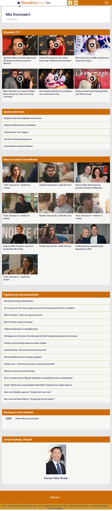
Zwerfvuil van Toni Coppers (16, 132)
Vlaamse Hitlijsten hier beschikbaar (20, 125)
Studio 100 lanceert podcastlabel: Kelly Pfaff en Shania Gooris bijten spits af (38, 385)
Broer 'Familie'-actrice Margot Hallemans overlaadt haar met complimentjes (38, 378)
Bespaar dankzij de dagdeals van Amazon (22, 118)
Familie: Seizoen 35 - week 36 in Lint (55, 185)
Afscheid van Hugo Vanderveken (18, 301)
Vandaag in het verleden (18, 412)
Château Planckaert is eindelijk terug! (21, 329)
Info (40, 506)
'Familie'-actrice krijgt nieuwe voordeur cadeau (25, 343)
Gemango (58, 509)
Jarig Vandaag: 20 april (17, 439)
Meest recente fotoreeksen (20, 159)
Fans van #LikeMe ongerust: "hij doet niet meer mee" (27, 392)
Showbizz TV (11, 32)
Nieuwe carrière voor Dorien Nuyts (19, 371)
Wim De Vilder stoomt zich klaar (18, 322)
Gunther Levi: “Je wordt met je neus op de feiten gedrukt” (29, 364)
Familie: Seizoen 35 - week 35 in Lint (55, 216)
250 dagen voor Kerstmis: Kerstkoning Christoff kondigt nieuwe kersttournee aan (40, 336)
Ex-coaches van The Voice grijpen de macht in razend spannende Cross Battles (39, 308)
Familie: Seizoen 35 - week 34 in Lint (55, 246)
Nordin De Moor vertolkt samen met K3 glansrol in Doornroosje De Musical (20, 60)
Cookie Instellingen (99, 506)
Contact (55, 497)
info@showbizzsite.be (79, 506)
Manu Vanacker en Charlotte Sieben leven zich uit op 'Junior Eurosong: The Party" (19, 94)
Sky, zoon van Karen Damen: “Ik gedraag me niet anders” (29, 399)
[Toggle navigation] (106, 3)
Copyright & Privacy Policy (56, 506)
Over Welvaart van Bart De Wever (18, 146)
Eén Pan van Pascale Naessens (18, 139)
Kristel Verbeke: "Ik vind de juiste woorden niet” (25, 350)
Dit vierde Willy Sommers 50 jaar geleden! (22, 357)
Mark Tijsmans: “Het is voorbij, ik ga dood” (23, 315)
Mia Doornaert (18, 14)
